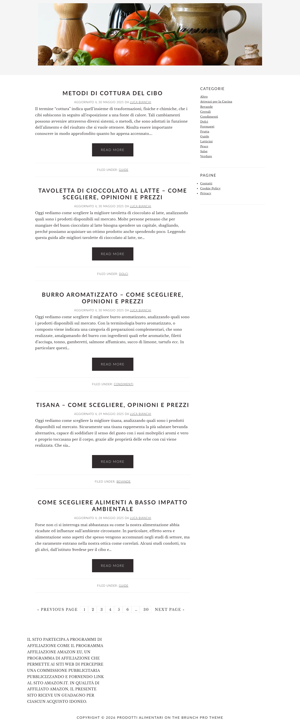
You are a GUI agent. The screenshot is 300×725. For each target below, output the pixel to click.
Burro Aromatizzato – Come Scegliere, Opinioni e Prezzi (113, 298)
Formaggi (207, 126)
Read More (113, 150)
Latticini (206, 141)
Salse (204, 151)
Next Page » (169, 609)
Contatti (206, 183)
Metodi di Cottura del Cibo (112, 93)
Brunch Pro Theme (202, 717)
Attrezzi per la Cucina (216, 101)
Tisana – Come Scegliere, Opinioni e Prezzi (112, 404)
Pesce (204, 146)
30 (145, 609)
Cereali (205, 111)
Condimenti (123, 384)
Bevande (124, 481)
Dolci (123, 274)
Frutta (204, 131)
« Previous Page (57, 609)
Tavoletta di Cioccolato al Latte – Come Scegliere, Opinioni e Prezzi (112, 194)
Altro (204, 96)
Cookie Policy (210, 188)
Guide (123, 170)
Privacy (205, 193)
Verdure (206, 156)
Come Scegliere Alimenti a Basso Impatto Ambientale (113, 505)
